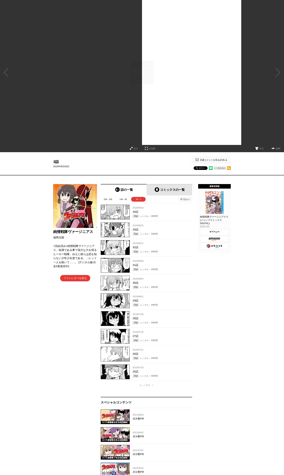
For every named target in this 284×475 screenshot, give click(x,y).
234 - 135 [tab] (108, 199)
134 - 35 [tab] (123, 199)
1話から (186, 199)
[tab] (124, 189)
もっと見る (144, 385)
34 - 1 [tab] (138, 199)
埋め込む (221, 168)
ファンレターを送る (75, 278)
